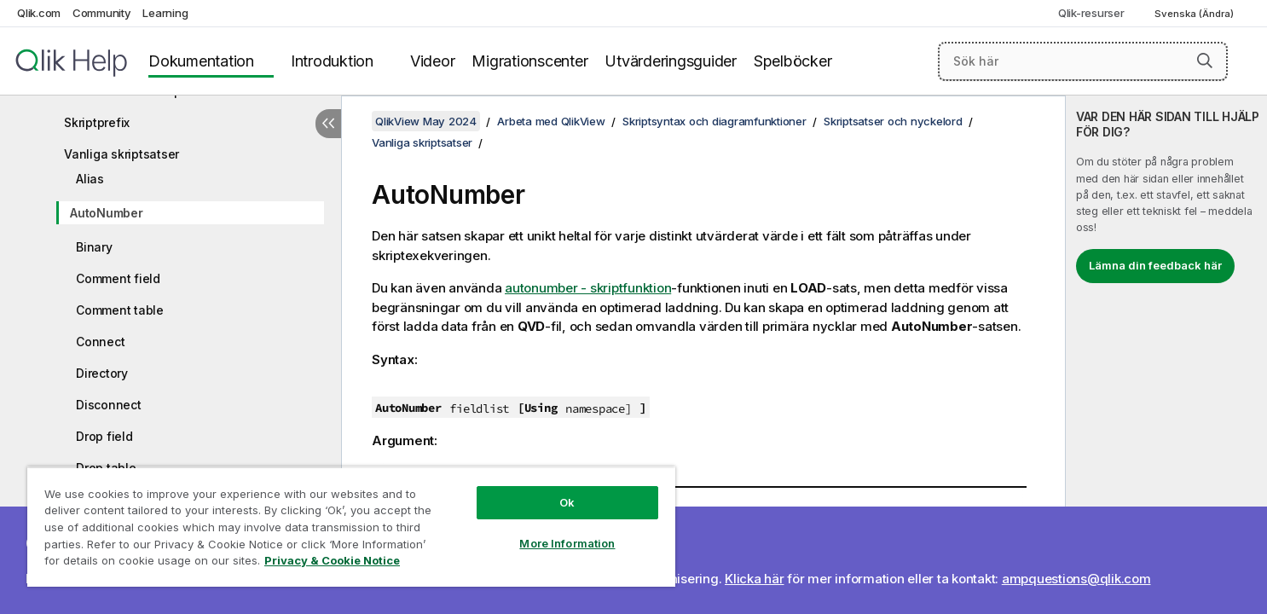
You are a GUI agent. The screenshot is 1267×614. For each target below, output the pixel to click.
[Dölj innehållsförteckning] (328, 123)
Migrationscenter (529, 61)
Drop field (104, 436)
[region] (351, 526)
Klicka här (754, 579)
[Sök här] (1083, 61)
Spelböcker (793, 61)
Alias (90, 178)
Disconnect (109, 404)
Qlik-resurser (1091, 13)
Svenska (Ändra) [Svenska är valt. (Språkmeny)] (1195, 14)
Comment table (120, 310)
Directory (102, 373)
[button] (1205, 60)
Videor (432, 61)
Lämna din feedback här (1155, 265)
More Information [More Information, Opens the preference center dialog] (567, 543)
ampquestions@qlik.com (1076, 579)
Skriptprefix (97, 122)
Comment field (118, 278)
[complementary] (1166, 355)
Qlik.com (39, 13)
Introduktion (332, 61)
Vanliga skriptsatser (121, 154)
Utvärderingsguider (671, 61)
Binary (94, 247)
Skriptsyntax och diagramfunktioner (714, 121)
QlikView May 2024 (426, 121)
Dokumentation (201, 61)
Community (101, 13)
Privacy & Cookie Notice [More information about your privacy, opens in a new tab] (332, 560)
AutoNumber (106, 213)
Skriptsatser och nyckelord (893, 121)
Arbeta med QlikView (551, 121)
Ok (567, 502)
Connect (100, 341)
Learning (165, 13)
